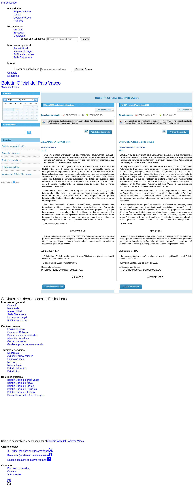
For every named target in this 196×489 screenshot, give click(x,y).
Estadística (13, 371)
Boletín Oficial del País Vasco (30, 83)
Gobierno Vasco (22, 17)
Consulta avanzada (11, 153)
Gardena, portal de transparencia (25, 344)
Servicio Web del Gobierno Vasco (65, 441)
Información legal (22, 51)
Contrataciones (15, 359)
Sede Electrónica (22, 57)
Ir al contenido (9, 2)
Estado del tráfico (16, 368)
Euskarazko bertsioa (18, 468)
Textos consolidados (11, 160)
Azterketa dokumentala (100, 132)
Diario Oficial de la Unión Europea (25, 395)
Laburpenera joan (104, 110)
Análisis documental (178, 132)
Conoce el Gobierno (18, 332)
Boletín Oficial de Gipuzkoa (22, 389)
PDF (75, 115)
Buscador (18, 32)
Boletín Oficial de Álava (20, 383)
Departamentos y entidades (22, 335)
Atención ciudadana (18, 338)
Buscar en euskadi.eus (33, 38)
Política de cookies (23, 54)
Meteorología (14, 365)
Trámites (18, 20)
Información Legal (17, 317)
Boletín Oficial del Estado (21, 392)
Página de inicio (22, 11)
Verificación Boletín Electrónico (16, 174)
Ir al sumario (184, 110)
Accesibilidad (20, 48)
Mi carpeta (13, 75)
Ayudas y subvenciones (20, 356)
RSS (16, 182)
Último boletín (6, 182)
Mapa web (19, 35)
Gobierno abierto (16, 341)
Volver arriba (14, 474)
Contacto (18, 29)
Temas (17, 14)
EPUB (96, 115)
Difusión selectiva (10, 167)
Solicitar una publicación (13, 146)
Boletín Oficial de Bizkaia (20, 386)
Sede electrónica (10, 87)
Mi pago (11, 362)
